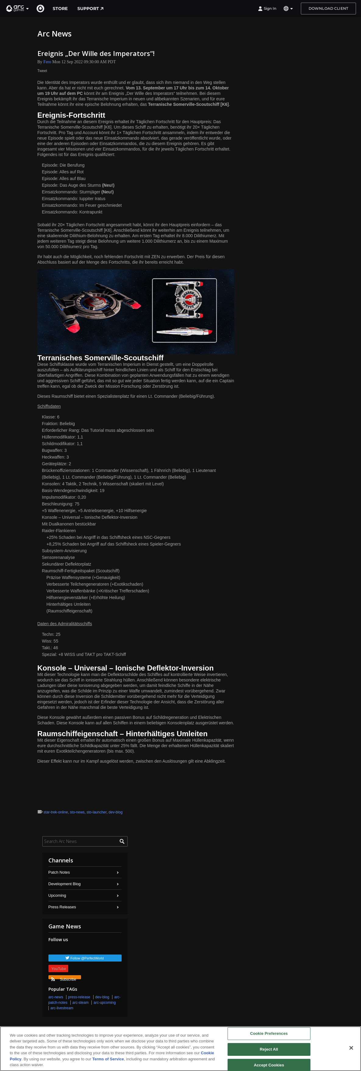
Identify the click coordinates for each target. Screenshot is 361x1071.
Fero (47, 62)
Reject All (269, 1049)
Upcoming (57, 895)
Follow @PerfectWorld (87, 958)
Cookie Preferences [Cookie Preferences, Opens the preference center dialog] (269, 1033)
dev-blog (115, 812)
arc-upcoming (105, 1002)
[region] (180, 1048)
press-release (79, 997)
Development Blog (64, 884)
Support (90, 8)
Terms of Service (108, 1059)
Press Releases (62, 907)
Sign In (267, 8)
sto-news (77, 812)
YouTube (58, 968)
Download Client (328, 8)
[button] (17, 8)
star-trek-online (56, 812)
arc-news (55, 997)
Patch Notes (59, 872)
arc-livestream (62, 1008)
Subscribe (63, 978)
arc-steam (81, 1002)
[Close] (351, 1048)
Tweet (42, 71)
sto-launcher (96, 812)
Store (60, 8)
